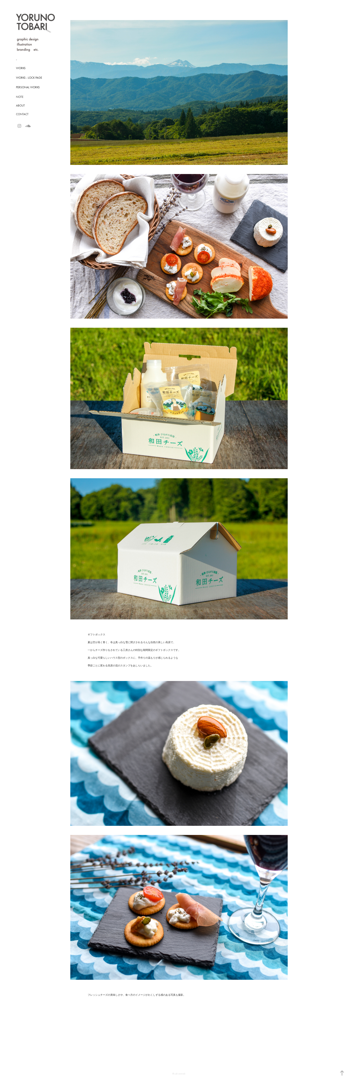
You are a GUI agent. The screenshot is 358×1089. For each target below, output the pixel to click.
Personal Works (28, 87)
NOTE (19, 97)
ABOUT (20, 105)
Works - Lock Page (29, 77)
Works (21, 68)
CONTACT (22, 114)
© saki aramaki (178, 1073)
